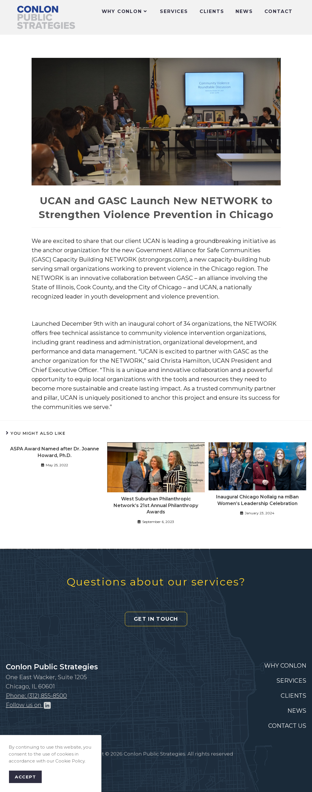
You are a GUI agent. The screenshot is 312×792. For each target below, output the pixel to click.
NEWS (296, 710)
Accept (25, 777)
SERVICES (291, 680)
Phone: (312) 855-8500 (36, 695)
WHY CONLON (285, 665)
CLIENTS (293, 695)
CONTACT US (287, 725)
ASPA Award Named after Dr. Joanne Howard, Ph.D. (54, 452)
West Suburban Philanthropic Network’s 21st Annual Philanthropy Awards (156, 505)
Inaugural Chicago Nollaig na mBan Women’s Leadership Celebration (257, 500)
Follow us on (29, 704)
